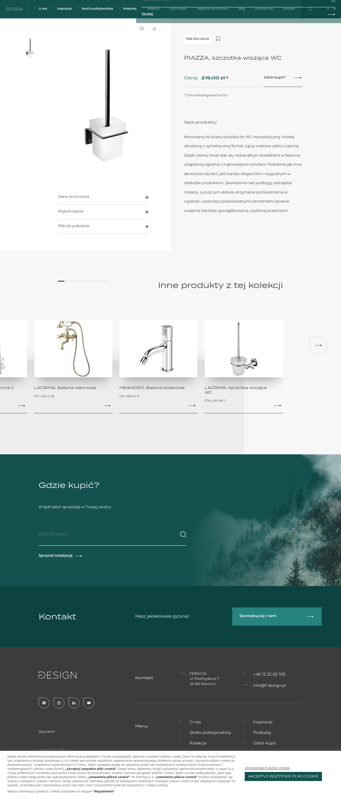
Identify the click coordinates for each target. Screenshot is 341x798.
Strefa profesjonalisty (97, 9)
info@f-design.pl (267, 653)
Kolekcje (153, 9)
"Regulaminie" (103, 791)
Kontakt (289, 9)
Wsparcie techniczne (212, 9)
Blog (241, 9)
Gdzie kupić (178, 9)
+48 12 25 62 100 (265, 642)
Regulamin (21, 726)
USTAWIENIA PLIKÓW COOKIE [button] (267, 768)
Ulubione (264, 9)
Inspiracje (64, 9)
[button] (318, 345)
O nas (43, 9)
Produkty (130, 9)
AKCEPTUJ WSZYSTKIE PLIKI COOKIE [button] (283, 776)
